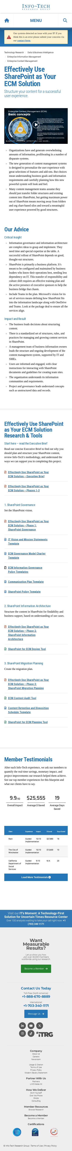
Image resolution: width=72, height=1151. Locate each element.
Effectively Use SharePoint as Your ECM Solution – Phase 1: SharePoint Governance (28, 525)
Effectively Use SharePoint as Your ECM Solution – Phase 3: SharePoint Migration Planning (28, 684)
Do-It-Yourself (36, 1093)
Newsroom (36, 1059)
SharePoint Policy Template (24, 591)
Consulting (36, 1101)
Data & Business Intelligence (40, 52)
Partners (36, 1081)
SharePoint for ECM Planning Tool (28, 722)
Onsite (36, 1098)
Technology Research (14, 52)
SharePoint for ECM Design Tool (27, 649)
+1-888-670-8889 (36, 996)
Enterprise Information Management (24, 57)
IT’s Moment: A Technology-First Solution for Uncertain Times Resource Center (36, 915)
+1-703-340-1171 (36, 1006)
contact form (23, 40)
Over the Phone (36, 1095)
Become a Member (36, 968)
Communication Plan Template (26, 581)
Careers (36, 1056)
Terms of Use (36, 1067)
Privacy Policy (36, 1070)
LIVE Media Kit (36, 1084)
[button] (36, 20)
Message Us (36, 1013)
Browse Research (36, 1109)
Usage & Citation (36, 1064)
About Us (36, 1054)
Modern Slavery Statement (36, 1073)
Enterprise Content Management (22, 61)
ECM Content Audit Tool (22, 698)
